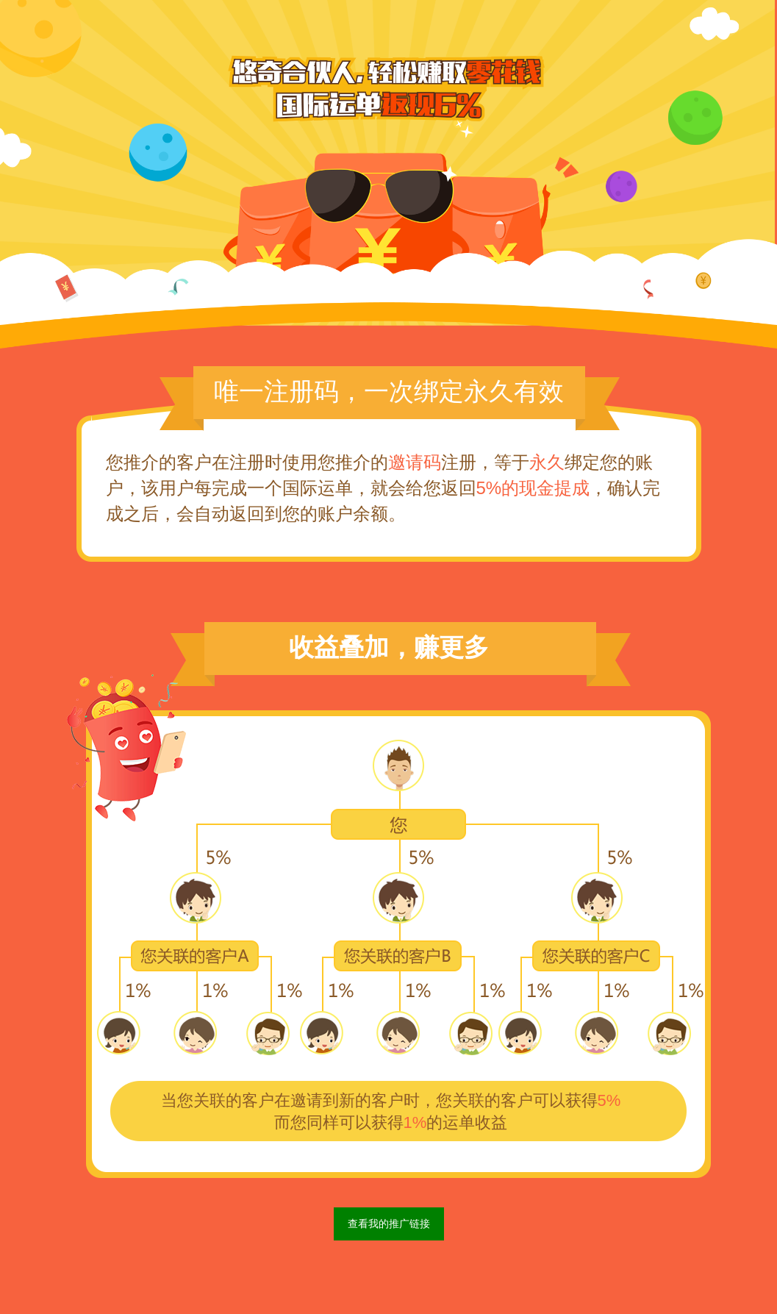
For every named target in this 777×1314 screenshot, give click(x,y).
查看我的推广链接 (389, 1223)
